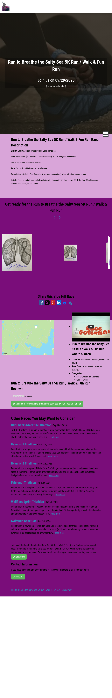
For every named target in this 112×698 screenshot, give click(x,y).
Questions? (18, 576)
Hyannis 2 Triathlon (24, 463)
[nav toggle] (105, 134)
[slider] (18, 396)
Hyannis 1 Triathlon (24, 444)
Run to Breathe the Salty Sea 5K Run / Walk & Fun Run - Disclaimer (41, 590)
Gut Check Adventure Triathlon (31, 425)
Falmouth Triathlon (23, 483)
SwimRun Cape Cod (24, 521)
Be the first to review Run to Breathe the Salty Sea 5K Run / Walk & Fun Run (47, 403)
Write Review (19, 556)
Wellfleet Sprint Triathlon (27, 502)
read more (54, 437)
